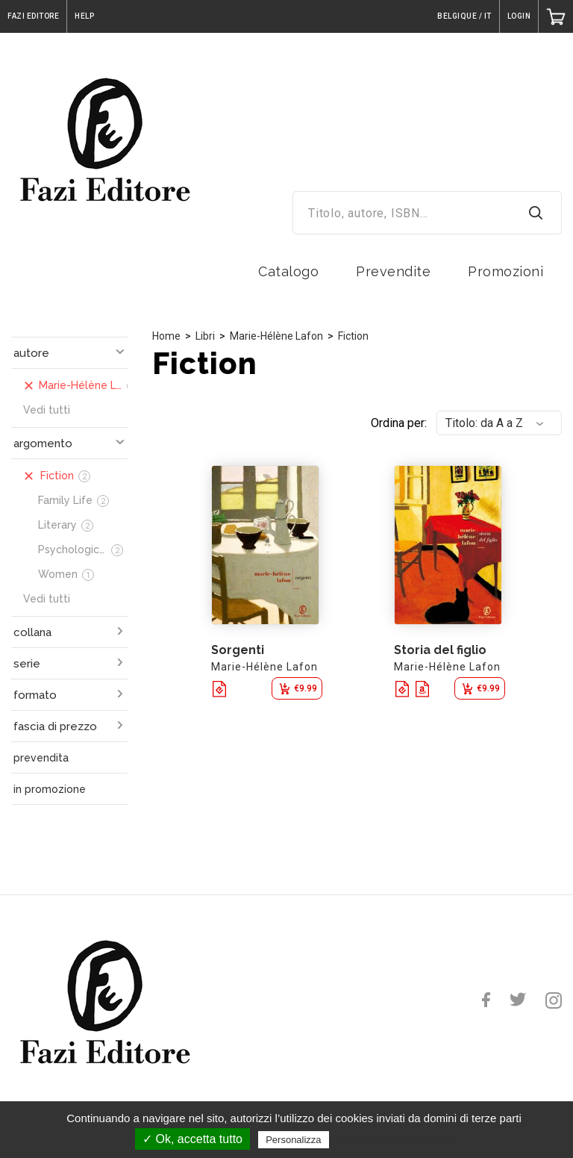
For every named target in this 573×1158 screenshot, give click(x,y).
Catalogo (288, 271)
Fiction (353, 336)
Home (166, 336)
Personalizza (293, 1139)
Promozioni (505, 271)
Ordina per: (399, 423)
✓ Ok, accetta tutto (192, 1139)
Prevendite (393, 271)
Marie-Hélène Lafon (276, 336)
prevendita (41, 758)
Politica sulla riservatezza (395, 1139)
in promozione (49, 789)
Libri (205, 336)
